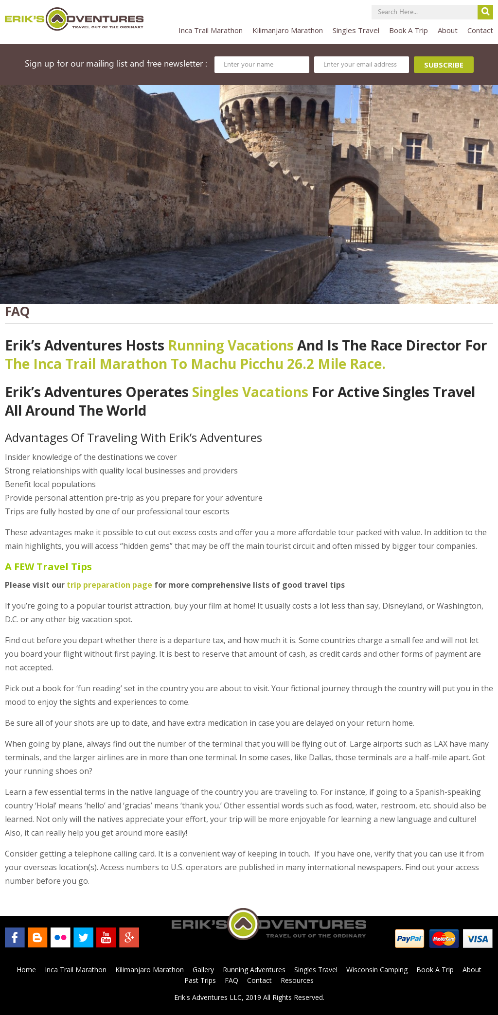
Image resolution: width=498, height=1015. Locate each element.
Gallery (203, 969)
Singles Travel (356, 30)
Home (26, 969)
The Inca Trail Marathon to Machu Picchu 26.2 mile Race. (195, 363)
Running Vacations (231, 345)
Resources (297, 980)
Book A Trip (408, 30)
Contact (480, 30)
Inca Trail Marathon (210, 30)
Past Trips (200, 980)
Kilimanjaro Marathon (287, 30)
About (448, 30)
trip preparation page (109, 584)
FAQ (231, 980)
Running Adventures (254, 969)
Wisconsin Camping (377, 969)
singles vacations (250, 392)
